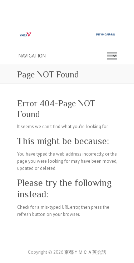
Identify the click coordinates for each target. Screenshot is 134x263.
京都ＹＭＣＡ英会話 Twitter (72, 239)
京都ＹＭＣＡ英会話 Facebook (61, 239)
